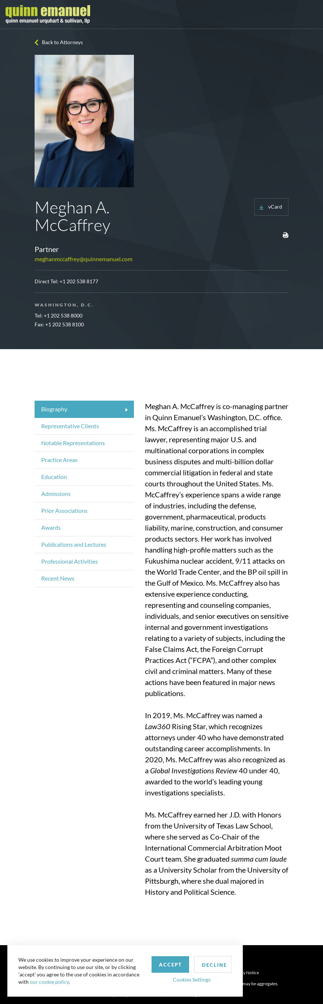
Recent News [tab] (57, 578)
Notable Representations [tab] (73, 442)
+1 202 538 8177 (79, 281)
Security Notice (244, 972)
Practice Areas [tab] (59, 459)
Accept (170, 965)
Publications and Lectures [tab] (73, 544)
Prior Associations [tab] (64, 510)
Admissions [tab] (56, 493)
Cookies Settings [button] (191, 979)
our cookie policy (49, 982)
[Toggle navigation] (310, 14)
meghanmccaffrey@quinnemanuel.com (83, 258)
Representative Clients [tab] (70, 425)
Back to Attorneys (62, 42)
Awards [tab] (51, 527)
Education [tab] (54, 476)
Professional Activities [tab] (69, 561)
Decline (214, 965)
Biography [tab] (54, 408)
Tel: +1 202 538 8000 (58, 315)
